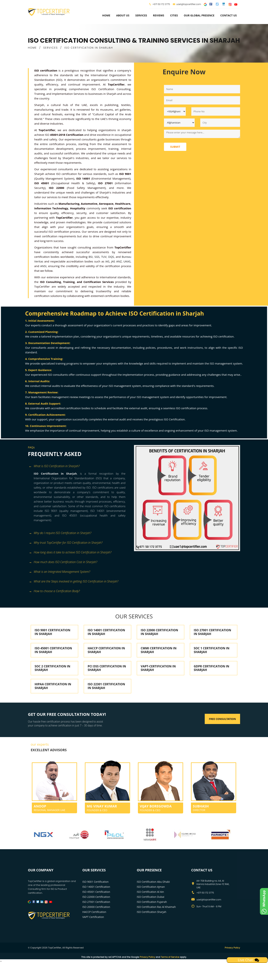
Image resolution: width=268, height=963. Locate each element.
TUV (103, 257)
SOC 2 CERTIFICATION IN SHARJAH (52, 668)
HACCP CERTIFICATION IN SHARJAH (106, 650)
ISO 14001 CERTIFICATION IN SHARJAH (106, 632)
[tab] (79, 466)
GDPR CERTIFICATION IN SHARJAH (211, 668)
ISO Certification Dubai (150, 897)
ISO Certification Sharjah (151, 912)
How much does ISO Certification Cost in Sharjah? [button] (63, 562)
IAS (107, 261)
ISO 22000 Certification (96, 897)
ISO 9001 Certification (95, 881)
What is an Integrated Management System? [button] (59, 572)
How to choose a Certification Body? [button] (54, 591)
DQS (111, 257)
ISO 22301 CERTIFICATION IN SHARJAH (106, 686)
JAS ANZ (116, 261)
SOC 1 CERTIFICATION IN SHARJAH (211, 650)
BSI (91, 257)
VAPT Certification (93, 917)
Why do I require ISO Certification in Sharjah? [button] (60, 533)
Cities (174, 15)
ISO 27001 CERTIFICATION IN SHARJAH (212, 632)
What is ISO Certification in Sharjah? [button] (54, 466)
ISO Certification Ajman (151, 886)
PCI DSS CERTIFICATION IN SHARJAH (107, 668)
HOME (32, 48)
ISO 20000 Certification (96, 907)
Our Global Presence (199, 15)
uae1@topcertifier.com (187, 4)
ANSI (43, 266)
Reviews (158, 15)
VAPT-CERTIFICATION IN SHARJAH (158, 668)
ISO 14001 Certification (96, 886)
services (141, 15)
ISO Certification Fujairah (152, 902)
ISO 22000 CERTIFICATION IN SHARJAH (159, 632)
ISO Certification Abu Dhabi (153, 881)
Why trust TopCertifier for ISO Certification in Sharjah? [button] (66, 543)
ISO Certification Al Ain (150, 892)
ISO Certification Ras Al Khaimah (156, 907)
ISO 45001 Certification (96, 892)
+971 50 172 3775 (161, 4)
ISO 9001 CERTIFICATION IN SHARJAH (52, 632)
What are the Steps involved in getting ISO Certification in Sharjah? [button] (73, 581)
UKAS (126, 261)
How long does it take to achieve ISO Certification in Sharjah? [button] (70, 552)
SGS (96, 257)
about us (122, 15)
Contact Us (228, 15)
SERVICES (50, 48)
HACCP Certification (94, 912)
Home (106, 15)
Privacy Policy (232, 947)
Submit (175, 146)
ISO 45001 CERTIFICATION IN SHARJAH (53, 650)
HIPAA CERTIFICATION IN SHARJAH (53, 686)
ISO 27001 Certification (96, 902)
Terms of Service (170, 957)
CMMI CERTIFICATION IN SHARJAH (158, 650)
